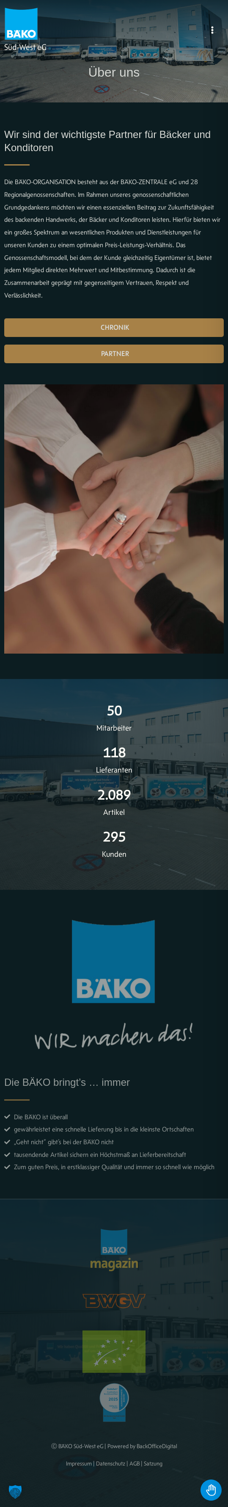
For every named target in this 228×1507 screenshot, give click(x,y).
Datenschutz (110, 1463)
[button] (15, 1492)
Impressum (79, 1463)
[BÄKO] (21, 24)
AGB (134, 1463)
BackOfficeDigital (157, 1446)
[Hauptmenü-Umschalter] (212, 30)
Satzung (153, 1463)
